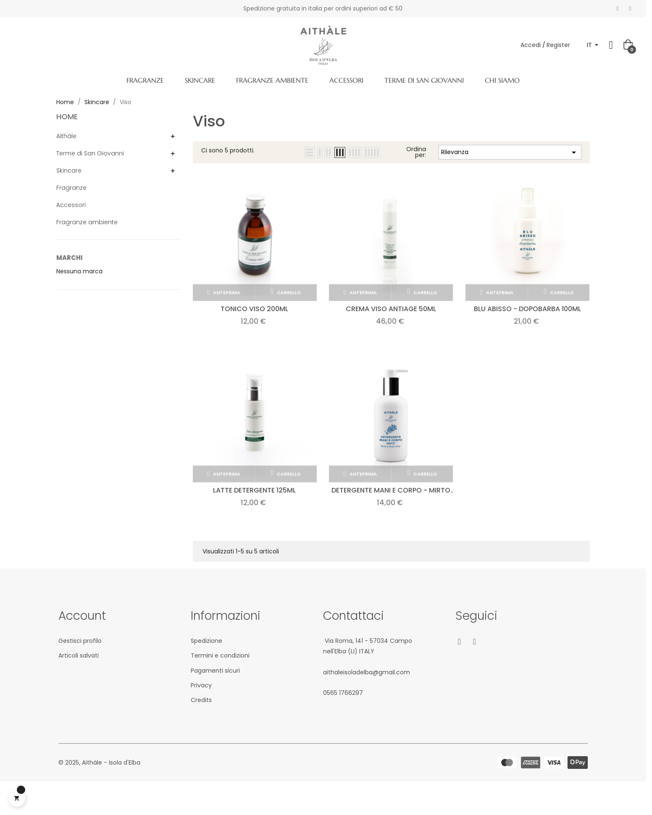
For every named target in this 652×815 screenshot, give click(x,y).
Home (67, 116)
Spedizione (206, 641)
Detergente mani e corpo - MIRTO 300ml (390, 490)
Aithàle (66, 136)
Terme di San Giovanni (90, 153)
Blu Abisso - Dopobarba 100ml (527, 309)
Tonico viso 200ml (254, 309)
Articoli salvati (78, 655)
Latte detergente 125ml (254, 490)
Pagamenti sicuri (215, 670)
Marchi (69, 257)
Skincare (69, 170)
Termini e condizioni (220, 655)
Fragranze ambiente (87, 222)
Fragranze (71, 187)
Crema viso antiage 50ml (391, 309)
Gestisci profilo (80, 641)
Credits (201, 700)
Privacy (201, 685)
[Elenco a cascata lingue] (593, 45)
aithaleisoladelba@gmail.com (366, 672)
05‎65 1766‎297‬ (343, 693)
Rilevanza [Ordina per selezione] (510, 152)
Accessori (71, 205)
